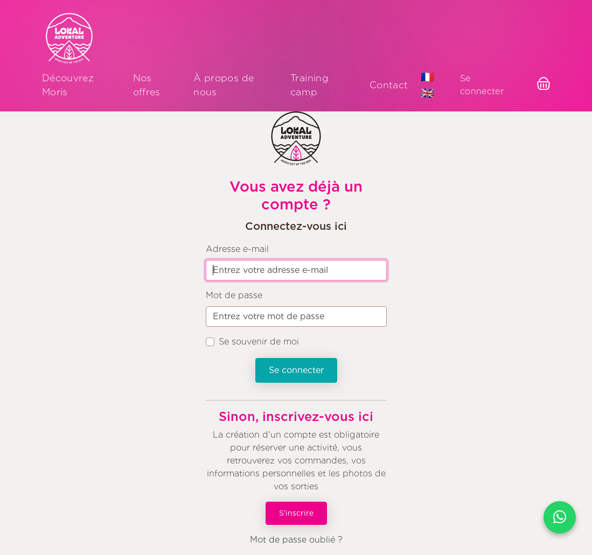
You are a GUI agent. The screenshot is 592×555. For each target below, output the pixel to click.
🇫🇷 (427, 77)
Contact (389, 84)
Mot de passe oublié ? (296, 540)
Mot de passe (234, 295)
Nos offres (147, 84)
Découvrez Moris (68, 84)
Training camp (309, 84)
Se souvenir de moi (259, 341)
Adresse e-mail (237, 249)
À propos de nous (223, 84)
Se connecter (482, 84)
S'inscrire (296, 513)
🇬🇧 (427, 93)
